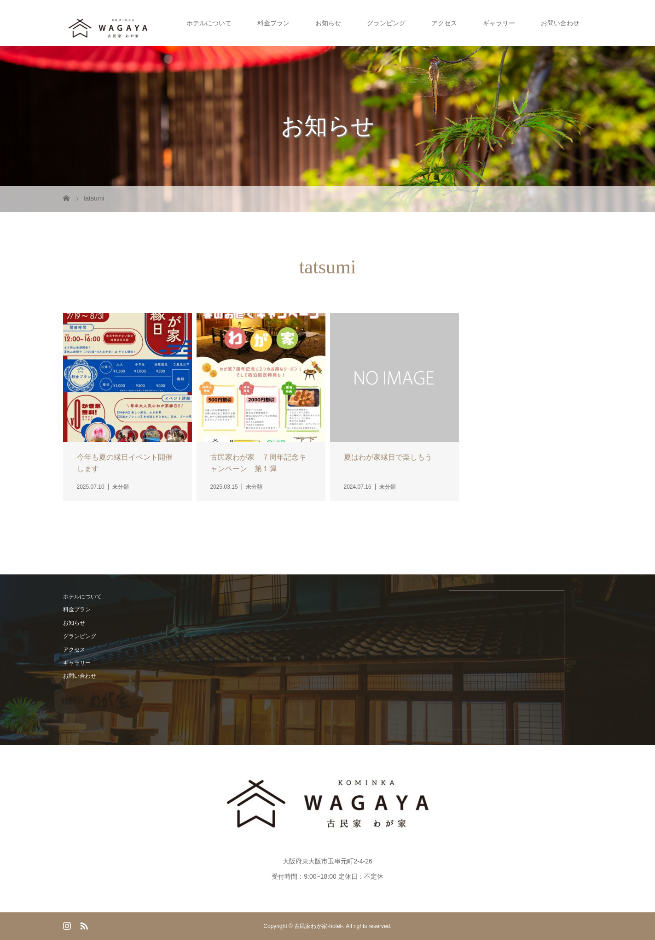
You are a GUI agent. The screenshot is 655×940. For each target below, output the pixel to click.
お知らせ (328, 23)
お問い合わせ (560, 23)
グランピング (386, 23)
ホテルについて (209, 23)
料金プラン (273, 23)
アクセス (444, 23)
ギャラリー (499, 23)
